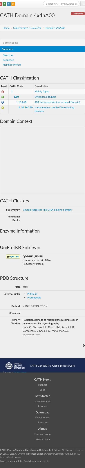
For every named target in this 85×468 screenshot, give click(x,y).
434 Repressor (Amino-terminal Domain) (57, 102)
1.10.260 (21, 102)
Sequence (8, 59)
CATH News (42, 379)
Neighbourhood (12, 64)
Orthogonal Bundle (45, 96)
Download (42, 412)
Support (42, 384)
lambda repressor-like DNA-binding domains (48, 209)
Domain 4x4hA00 (54, 27)
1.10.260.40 (26, 107)
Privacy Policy (42, 438)
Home (6, 27)
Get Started (42, 396)
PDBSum (32, 293)
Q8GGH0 (13, 256)
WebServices (42, 417)
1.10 (16, 96)
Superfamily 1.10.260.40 (27, 27)
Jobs (42, 389)
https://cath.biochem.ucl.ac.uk (33, 461)
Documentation (42, 401)
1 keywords (77, 13)
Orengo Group (42, 433)
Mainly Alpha (42, 91)
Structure (8, 55)
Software (42, 422)
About (42, 429)
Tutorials (42, 406)
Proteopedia (34, 297)
